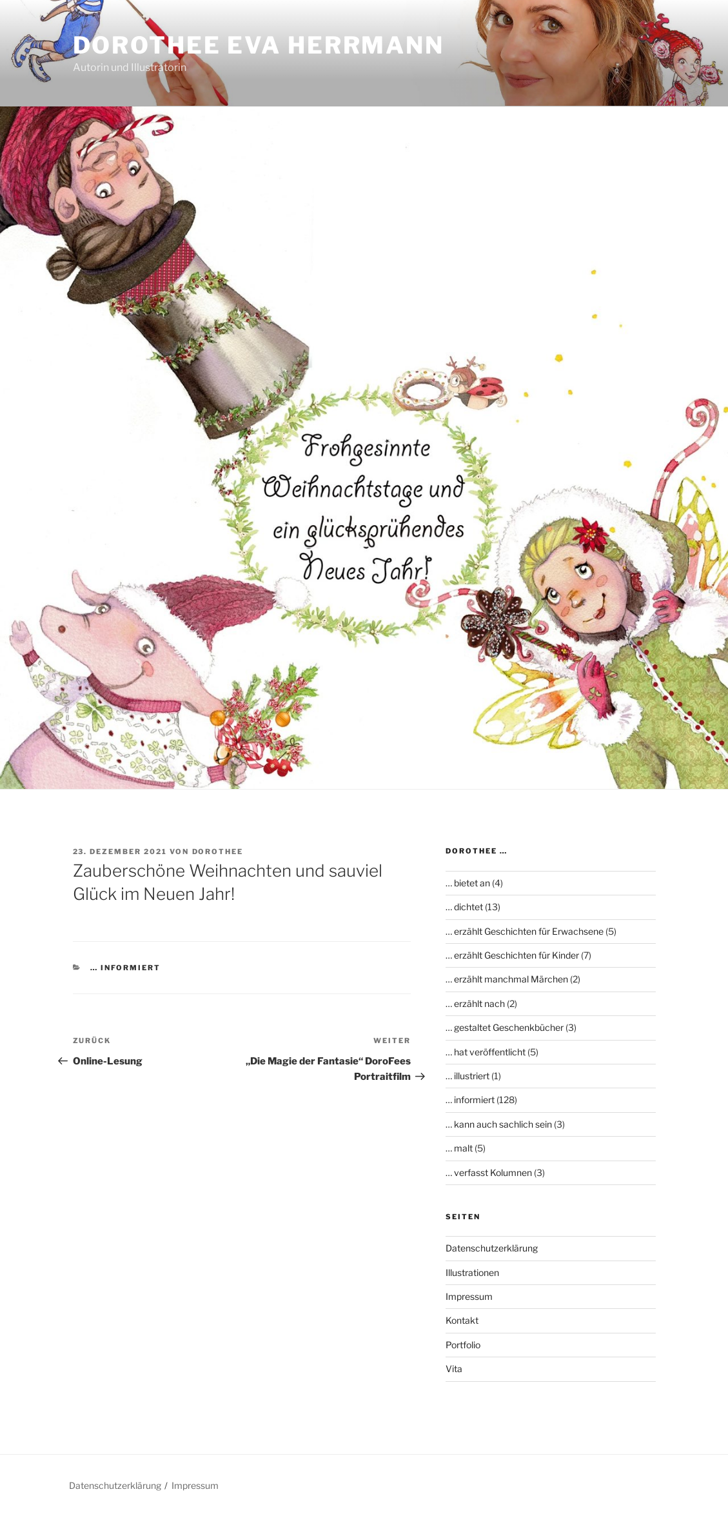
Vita (454, 1368)
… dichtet (464, 906)
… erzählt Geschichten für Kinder (512, 955)
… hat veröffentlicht (486, 1051)
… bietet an (468, 882)
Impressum (469, 1296)
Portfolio (463, 1344)
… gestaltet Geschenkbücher (505, 1027)
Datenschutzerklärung (492, 1247)
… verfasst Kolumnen (489, 1172)
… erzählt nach (475, 1003)
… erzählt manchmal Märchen (507, 978)
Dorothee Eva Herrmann (258, 45)
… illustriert (467, 1075)
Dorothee (218, 851)
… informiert (125, 967)
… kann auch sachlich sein (499, 1124)
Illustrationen (472, 1272)
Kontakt (462, 1320)
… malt (459, 1147)
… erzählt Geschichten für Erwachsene (525, 931)
